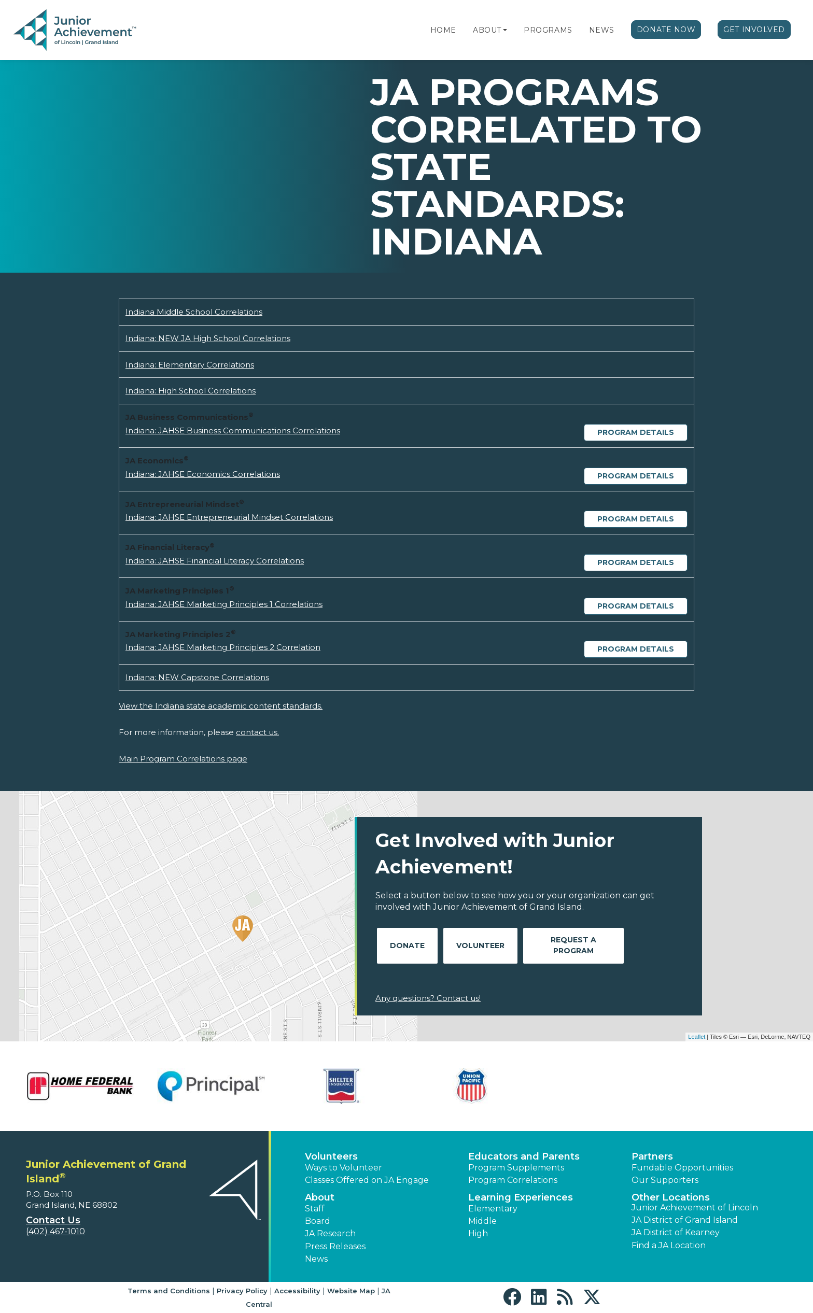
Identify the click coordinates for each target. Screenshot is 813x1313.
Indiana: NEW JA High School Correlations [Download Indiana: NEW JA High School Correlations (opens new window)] (207, 338)
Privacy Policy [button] (242, 1291)
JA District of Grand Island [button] (685, 1220)
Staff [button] (315, 1208)
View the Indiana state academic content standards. (221, 706)
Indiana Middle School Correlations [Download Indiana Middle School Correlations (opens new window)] (193, 312)
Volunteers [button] (331, 1156)
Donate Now (666, 29)
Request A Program (573, 945)
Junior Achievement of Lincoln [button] (695, 1207)
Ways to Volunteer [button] (343, 1168)
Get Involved (754, 29)
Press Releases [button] (335, 1246)
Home (443, 30)
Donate (407, 945)
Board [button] (317, 1221)
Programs (548, 30)
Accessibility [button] (297, 1291)
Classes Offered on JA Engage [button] (367, 1180)
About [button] (319, 1197)
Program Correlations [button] (512, 1180)
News (601, 30)
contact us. (257, 732)
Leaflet (696, 1037)
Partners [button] (652, 1156)
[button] (505, 30)
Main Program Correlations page (183, 759)
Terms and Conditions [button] (169, 1291)
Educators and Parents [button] (524, 1156)
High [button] (478, 1233)
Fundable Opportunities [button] (682, 1168)
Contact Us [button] (53, 1220)
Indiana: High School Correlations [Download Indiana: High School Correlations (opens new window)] (190, 391)
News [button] (316, 1259)
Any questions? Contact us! (428, 998)
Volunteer (480, 945)
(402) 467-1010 (55, 1231)
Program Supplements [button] (516, 1168)
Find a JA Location (669, 1245)
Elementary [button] (492, 1208)
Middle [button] (482, 1221)
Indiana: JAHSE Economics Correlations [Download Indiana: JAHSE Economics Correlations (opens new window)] (202, 474)
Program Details (635, 432)
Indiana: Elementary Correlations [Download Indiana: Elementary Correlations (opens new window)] (189, 365)
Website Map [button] (351, 1291)
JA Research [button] (330, 1233)
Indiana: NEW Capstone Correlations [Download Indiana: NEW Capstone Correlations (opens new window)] (197, 677)
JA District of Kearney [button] (676, 1232)
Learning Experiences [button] (520, 1197)
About (487, 30)
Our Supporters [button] (665, 1180)
